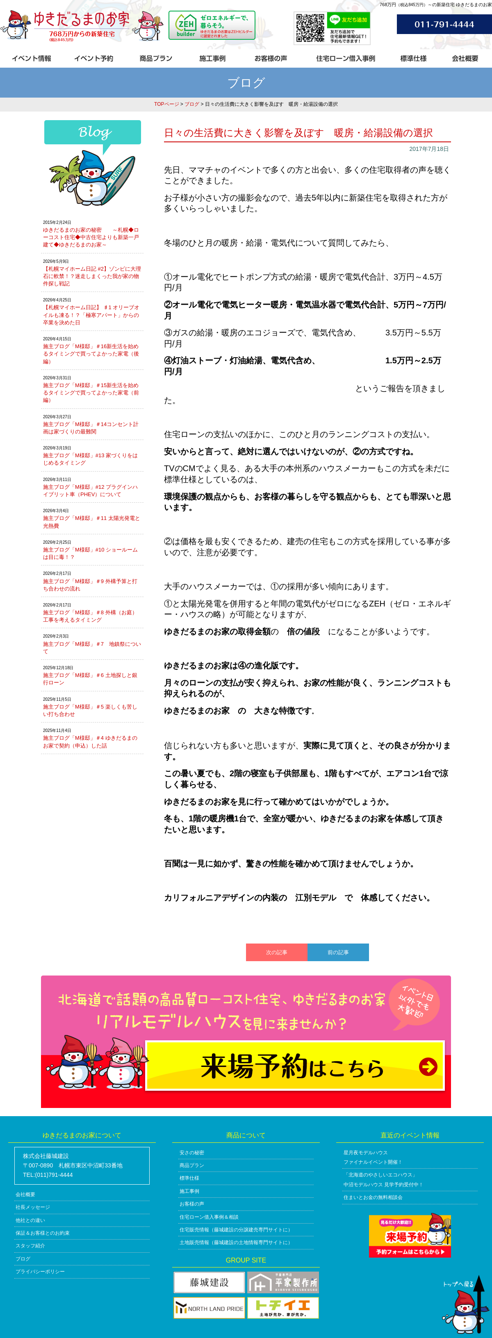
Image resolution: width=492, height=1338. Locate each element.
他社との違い (30, 1220)
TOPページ (166, 104)
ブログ (191, 104)
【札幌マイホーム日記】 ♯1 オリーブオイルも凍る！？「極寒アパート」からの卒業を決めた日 (91, 314)
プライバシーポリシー (40, 1271)
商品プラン (192, 1165)
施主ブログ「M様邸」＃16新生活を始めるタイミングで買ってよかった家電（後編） (91, 353)
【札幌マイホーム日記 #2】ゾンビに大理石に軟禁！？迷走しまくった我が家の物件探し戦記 (92, 276)
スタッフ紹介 (30, 1246)
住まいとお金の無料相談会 (373, 1197)
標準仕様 (189, 1178)
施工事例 (189, 1191)
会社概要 (25, 1194)
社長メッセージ (33, 1207)
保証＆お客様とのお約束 (43, 1233)
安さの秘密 (192, 1153)
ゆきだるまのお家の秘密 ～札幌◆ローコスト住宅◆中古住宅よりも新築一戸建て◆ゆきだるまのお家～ (91, 237)
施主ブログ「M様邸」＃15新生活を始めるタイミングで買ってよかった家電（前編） (91, 392)
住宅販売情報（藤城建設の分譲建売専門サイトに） (236, 1230)
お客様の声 (192, 1204)
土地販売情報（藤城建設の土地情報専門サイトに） (236, 1242)
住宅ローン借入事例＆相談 (209, 1217)
